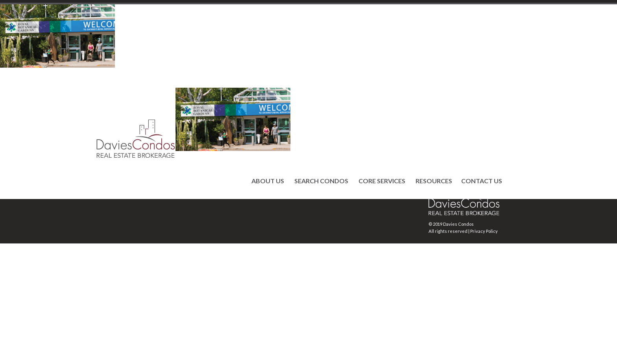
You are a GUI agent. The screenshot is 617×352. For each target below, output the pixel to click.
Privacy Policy (484, 231)
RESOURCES (434, 181)
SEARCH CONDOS (321, 181)
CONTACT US (481, 181)
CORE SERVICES (381, 181)
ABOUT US (267, 181)
